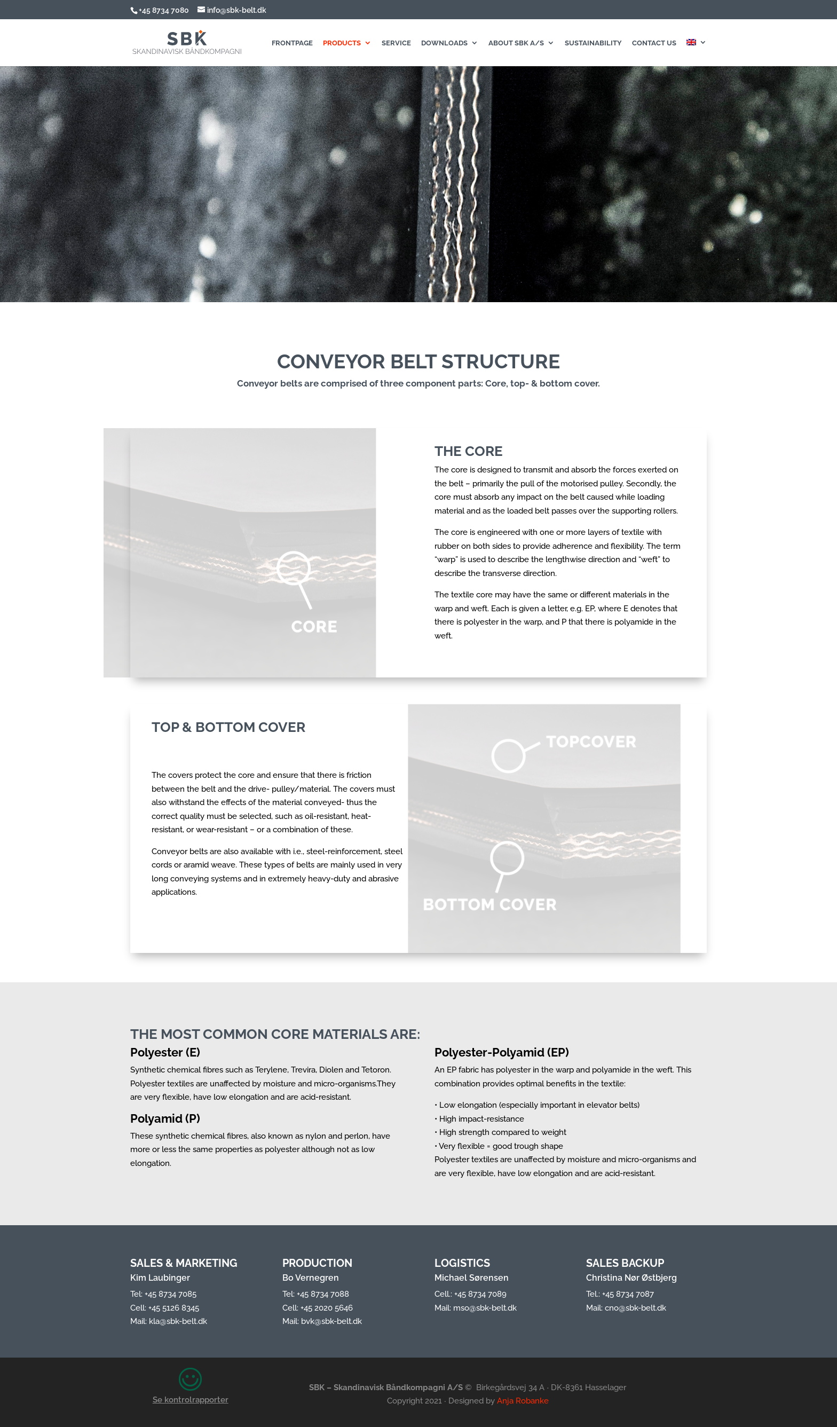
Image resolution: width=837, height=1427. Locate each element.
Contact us (654, 43)
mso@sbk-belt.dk (485, 1308)
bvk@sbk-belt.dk (331, 1321)
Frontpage (292, 43)
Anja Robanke (523, 1401)
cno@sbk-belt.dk (635, 1308)
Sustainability (593, 43)
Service (396, 43)
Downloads (444, 43)
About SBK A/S (516, 43)
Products (342, 43)
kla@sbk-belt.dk (178, 1321)
